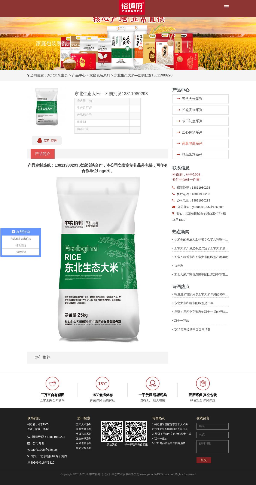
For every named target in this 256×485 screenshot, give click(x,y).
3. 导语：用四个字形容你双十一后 (171, 433)
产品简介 (42, 154)
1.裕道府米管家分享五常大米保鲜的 (172, 424)
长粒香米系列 (192, 110)
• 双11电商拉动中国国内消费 (191, 329)
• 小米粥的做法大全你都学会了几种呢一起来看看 (200, 239)
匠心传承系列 (192, 132)
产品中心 (79, 75)
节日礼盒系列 (192, 121)
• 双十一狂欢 (180, 320)
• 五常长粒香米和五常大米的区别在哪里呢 (200, 257)
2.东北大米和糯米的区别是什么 (170, 429)
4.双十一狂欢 (159, 438)
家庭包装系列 (99, 75)
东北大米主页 (57, 75)
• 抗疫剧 (177, 265)
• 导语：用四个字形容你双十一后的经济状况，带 (200, 311)
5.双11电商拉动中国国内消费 (168, 443)
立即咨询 (46, 140)
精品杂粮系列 (192, 154)
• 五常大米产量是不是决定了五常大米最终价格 (200, 248)
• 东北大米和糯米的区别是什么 (192, 303)
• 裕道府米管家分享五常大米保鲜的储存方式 (200, 294)
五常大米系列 (192, 99)
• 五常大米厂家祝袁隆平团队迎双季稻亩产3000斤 (200, 274)
